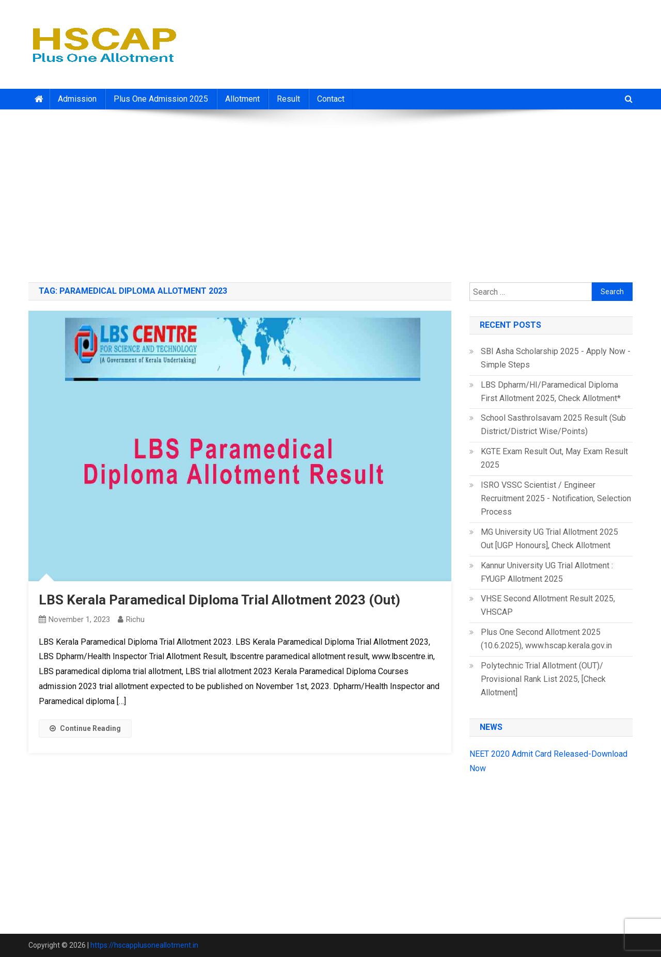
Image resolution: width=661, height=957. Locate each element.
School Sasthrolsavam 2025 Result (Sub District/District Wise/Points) (553, 424)
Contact (330, 99)
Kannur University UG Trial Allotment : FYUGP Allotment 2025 (547, 572)
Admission (77, 99)
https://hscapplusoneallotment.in (144, 945)
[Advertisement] (330, 192)
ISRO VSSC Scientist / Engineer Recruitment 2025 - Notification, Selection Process (556, 498)
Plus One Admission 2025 (161, 99)
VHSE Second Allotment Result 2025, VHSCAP (548, 605)
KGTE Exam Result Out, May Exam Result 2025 (554, 458)
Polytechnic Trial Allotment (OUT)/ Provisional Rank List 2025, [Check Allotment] (543, 679)
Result (288, 99)
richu (135, 619)
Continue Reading (85, 728)
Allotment (242, 99)
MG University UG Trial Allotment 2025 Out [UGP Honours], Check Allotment (549, 538)
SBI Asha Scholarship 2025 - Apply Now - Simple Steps (556, 358)
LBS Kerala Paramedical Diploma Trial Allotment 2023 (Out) (219, 600)
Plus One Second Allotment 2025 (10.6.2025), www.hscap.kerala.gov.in (546, 638)
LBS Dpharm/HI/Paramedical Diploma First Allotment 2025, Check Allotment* (551, 391)
